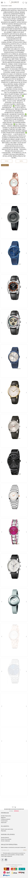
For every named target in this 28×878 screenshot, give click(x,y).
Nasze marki (3, 822)
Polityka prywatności (5, 819)
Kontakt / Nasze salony (6, 815)
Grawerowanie (4, 820)
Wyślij (25, 850)
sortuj (21, 161)
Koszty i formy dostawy (6, 839)
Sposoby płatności (5, 837)
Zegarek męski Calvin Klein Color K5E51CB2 (14, 809)
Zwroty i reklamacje (5, 840)
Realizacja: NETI (14, 866)
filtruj (6, 161)
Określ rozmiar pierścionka (7, 829)
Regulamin (3, 817)
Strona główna (4, 5)
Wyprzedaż (3, 830)
